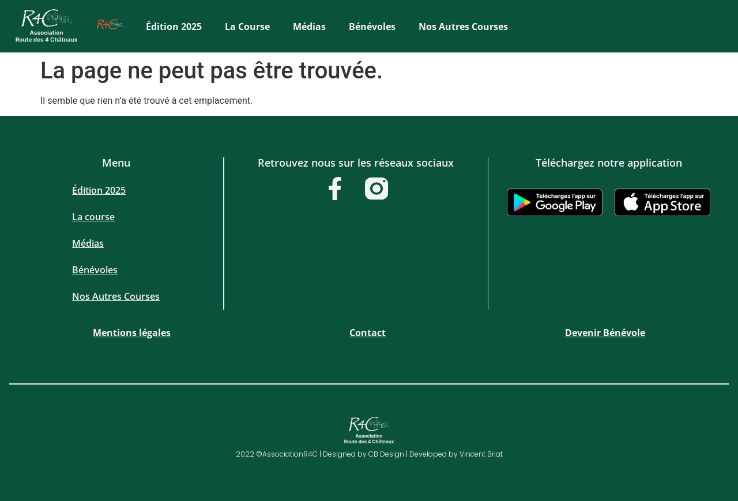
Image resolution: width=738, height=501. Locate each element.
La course (247, 26)
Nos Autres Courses (463, 26)
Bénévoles (372, 26)
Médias (309, 26)
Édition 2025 (174, 26)
